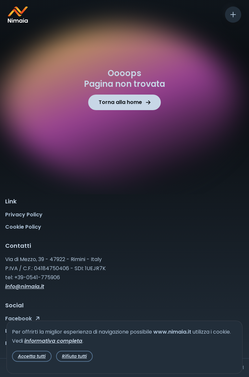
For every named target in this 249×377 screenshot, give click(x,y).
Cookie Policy (23, 227)
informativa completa (53, 341)
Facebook (22, 318)
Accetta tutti (32, 356)
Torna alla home (124, 102)
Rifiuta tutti (74, 356)
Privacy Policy (23, 214)
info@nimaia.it (24, 286)
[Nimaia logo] (18, 21)
